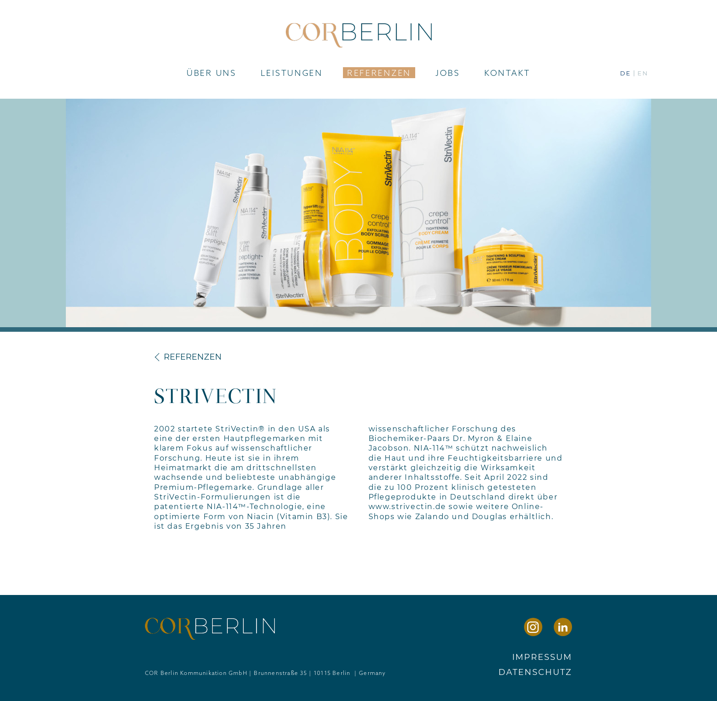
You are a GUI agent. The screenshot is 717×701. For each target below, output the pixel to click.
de (625, 73)
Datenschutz (535, 672)
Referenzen (379, 72)
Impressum (542, 657)
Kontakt (507, 72)
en (642, 73)
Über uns (211, 72)
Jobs (447, 72)
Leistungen (292, 72)
